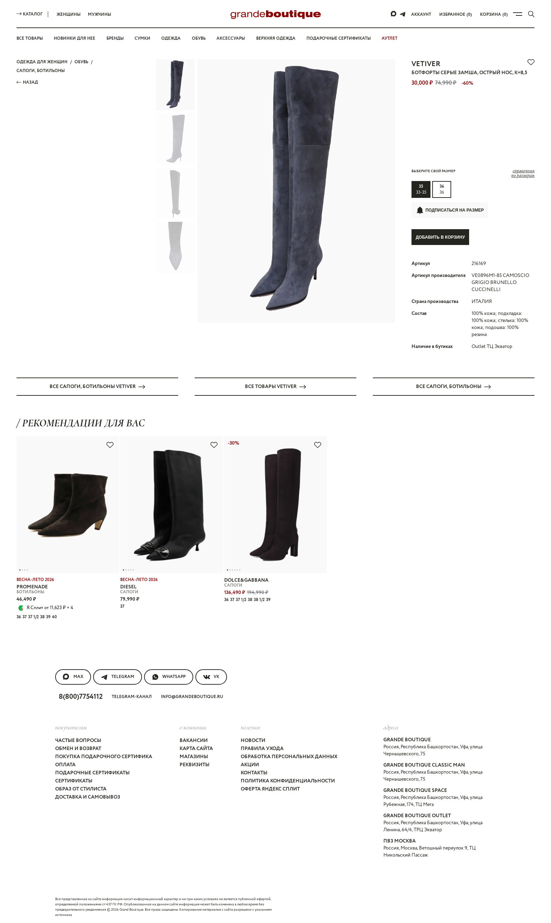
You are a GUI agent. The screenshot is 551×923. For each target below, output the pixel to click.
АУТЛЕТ (389, 38)
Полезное (250, 727)
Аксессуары (230, 38)
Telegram (117, 676)
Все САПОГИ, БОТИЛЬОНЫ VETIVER (97, 386)
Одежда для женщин (42, 62)
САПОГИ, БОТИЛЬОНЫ (41, 71)
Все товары (30, 38)
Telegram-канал (132, 696)
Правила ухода (262, 748)
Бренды (115, 38)
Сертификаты (73, 780)
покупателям (71, 727)
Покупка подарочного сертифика (103, 756)
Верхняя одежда (276, 38)
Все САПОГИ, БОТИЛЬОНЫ (453, 386)
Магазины (194, 756)
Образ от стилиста (80, 788)
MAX (73, 676)
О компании (193, 727)
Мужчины (99, 15)
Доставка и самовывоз (87, 796)
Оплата (65, 764)
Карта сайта (196, 748)
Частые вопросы (78, 740)
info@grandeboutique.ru (192, 696)
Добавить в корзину (440, 237)
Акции (250, 764)
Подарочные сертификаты (338, 38)
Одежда (171, 38)
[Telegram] (403, 14)
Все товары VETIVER (275, 386)
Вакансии (194, 740)
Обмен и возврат (78, 748)
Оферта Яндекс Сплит (270, 788)
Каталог (30, 14)
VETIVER (425, 64)
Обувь (199, 38)
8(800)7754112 (81, 696)
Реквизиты (194, 764)
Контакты (254, 772)
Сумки (142, 38)
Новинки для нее (74, 38)
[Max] (394, 14)
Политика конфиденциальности (288, 780)
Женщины (68, 15)
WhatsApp (169, 676)
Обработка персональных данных (289, 756)
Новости (253, 740)
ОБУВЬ (81, 62)
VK (211, 676)
